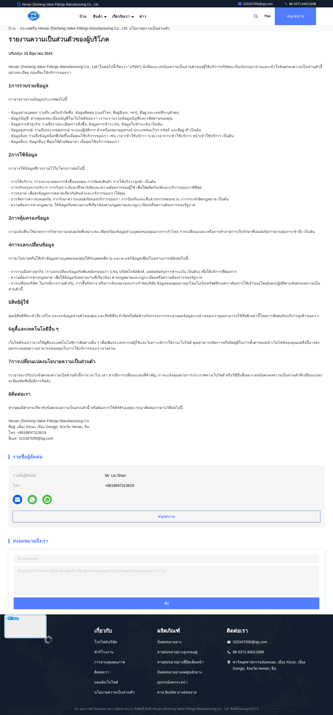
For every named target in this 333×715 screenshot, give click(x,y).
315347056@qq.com (255, 4)
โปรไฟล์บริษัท (105, 642)
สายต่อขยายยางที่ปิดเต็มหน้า (180, 662)
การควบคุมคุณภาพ (109, 662)
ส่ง (166, 603)
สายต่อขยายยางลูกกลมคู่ (177, 652)
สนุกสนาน (294, 16)
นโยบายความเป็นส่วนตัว (114, 692)
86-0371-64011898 (300, 4)
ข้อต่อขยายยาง (169, 642)
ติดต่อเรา (101, 672)
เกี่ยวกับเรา (122, 16)
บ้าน (83, 16)
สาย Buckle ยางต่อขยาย (177, 692)
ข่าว (142, 16)
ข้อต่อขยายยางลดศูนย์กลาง (179, 672)
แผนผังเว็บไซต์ (106, 682)
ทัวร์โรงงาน (104, 652)
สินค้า (99, 16)
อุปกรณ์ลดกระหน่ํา (172, 682)
